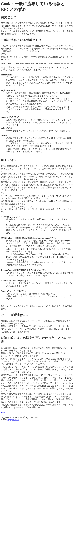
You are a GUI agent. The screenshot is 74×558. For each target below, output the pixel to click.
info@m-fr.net (13, 420)
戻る (4, 413)
